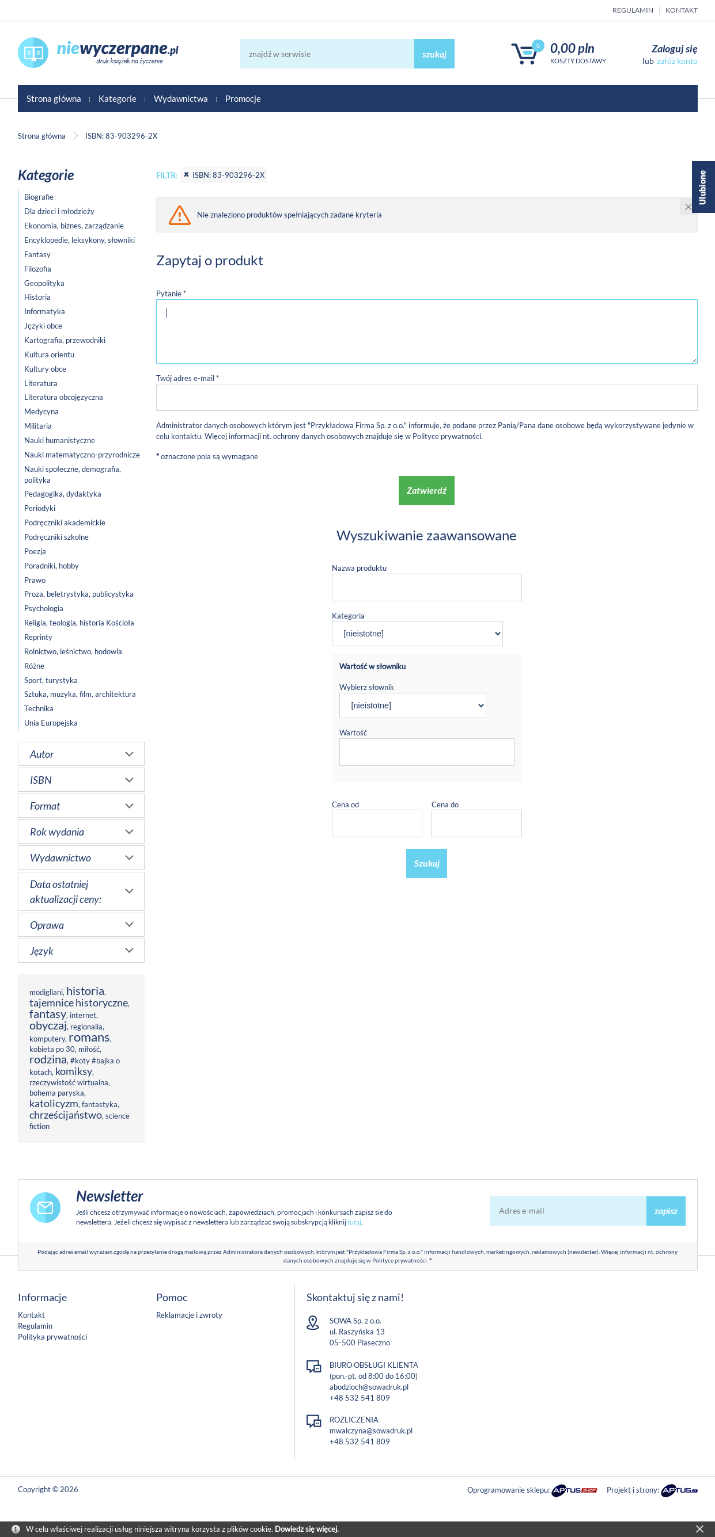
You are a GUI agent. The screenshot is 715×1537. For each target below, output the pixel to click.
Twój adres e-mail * (187, 378)
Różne (34, 665)
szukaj (434, 53)
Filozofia (37, 268)
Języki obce (43, 325)
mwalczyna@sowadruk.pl (371, 1430)
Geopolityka (44, 283)
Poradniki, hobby (51, 565)
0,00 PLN (572, 48)
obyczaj (48, 1025)
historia (85, 990)
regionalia (86, 1026)
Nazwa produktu (359, 568)
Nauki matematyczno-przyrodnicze (82, 454)
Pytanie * (171, 293)
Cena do (445, 804)
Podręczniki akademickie (64, 522)
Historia (37, 297)
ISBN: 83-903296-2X (223, 175)
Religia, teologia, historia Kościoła (79, 622)
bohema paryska (56, 1092)
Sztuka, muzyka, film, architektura (80, 694)
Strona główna (54, 98)
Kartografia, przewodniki (64, 340)
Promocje (243, 98)
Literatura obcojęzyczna (63, 397)
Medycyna (41, 411)
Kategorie (118, 98)
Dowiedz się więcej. (307, 1529)
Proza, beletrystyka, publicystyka (79, 593)
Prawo (35, 580)
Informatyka (44, 311)
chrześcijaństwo (65, 1114)
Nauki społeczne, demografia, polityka (72, 474)
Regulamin (632, 10)
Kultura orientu (49, 354)
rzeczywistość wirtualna (68, 1082)
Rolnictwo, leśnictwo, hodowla (73, 651)
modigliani (46, 992)
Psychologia (43, 608)
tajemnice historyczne (78, 1002)
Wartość (353, 732)
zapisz (666, 1210)
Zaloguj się (675, 48)
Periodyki (39, 508)
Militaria (38, 425)
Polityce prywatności (447, 436)
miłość (89, 1049)
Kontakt (681, 10)
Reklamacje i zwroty (189, 1314)
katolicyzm (53, 1103)
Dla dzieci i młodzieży (59, 211)
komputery (47, 1038)
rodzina (48, 1059)
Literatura (41, 383)
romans (89, 1036)
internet (83, 1015)
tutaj (354, 1222)
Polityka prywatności (52, 1336)
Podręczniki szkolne (56, 536)
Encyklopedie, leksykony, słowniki (79, 240)
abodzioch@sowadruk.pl (369, 1386)
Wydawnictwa (181, 98)
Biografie (39, 196)
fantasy (47, 1013)
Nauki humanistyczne (59, 440)
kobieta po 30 (52, 1049)
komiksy (73, 1071)
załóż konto (677, 61)
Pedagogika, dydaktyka (62, 493)
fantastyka (100, 1104)
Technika (39, 708)
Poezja (35, 551)
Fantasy (37, 254)
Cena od (345, 804)
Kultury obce (45, 368)
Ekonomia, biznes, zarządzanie (74, 225)
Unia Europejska (51, 722)
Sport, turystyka (51, 680)
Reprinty (38, 637)
